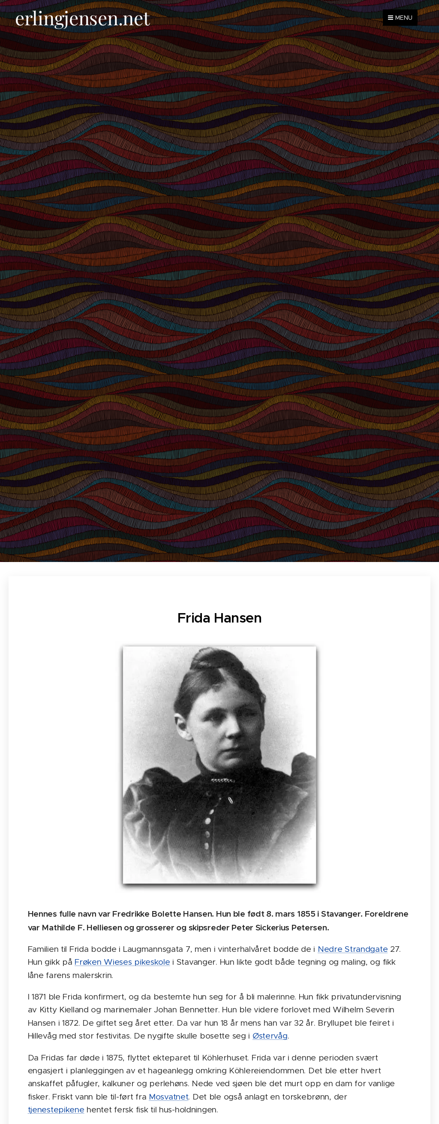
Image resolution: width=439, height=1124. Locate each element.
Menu (400, 17)
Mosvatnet (168, 1096)
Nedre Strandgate (353, 949)
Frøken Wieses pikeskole (122, 962)
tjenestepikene (56, 1110)
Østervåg (270, 1036)
